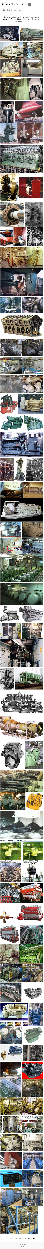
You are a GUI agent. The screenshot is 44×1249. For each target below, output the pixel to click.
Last (33, 1238)
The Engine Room (19, 4)
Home (7, 4)
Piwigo (22, 1246)
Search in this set (14, 10)
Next (29, 1238)
